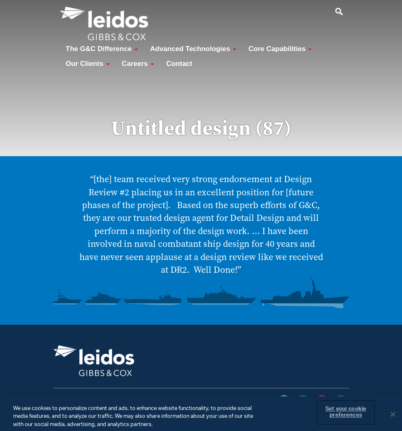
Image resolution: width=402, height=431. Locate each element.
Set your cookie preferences (345, 415)
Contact (179, 64)
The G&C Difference (102, 49)
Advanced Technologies (193, 49)
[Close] (393, 417)
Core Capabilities (280, 49)
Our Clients (87, 64)
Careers (138, 64)
